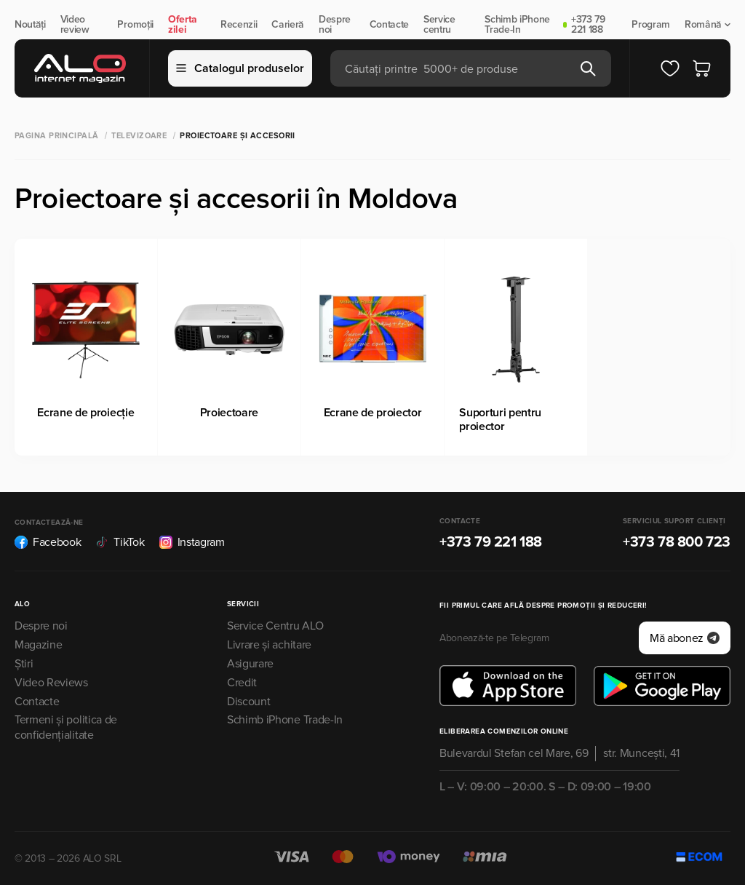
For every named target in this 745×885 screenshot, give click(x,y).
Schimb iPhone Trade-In (517, 25)
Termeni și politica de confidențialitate (66, 727)
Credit (242, 682)
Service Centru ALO (275, 626)
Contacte (389, 25)
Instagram (192, 542)
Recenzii (238, 25)
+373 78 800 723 (676, 542)
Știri (24, 663)
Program (651, 25)
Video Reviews (51, 682)
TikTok (119, 542)
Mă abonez (685, 638)
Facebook (48, 542)
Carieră (287, 25)
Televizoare (139, 136)
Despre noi (335, 25)
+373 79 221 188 (588, 25)
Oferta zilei (182, 25)
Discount (248, 701)
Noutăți (30, 25)
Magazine (38, 645)
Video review (74, 25)
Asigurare (250, 663)
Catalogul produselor (240, 68)
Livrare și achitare (269, 645)
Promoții (135, 25)
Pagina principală (56, 136)
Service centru (439, 25)
